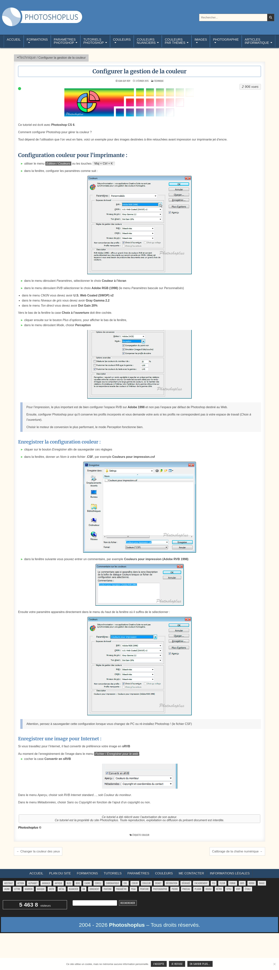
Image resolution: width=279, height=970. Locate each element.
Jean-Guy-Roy (124, 81)
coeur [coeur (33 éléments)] (135, 883)
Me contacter (191, 873)
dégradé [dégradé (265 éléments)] (186, 883)
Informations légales (229, 873)
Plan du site (60, 873)
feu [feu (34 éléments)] (213, 883)
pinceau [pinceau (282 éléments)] (186, 889)
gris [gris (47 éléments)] (242, 883)
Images (201, 39)
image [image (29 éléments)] (262, 883)
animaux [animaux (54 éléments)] (46, 883)
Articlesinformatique (257, 41)
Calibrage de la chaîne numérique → (237, 851)
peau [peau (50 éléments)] (133, 889)
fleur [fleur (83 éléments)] (222, 883)
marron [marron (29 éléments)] (29, 889)
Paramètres (138, 873)
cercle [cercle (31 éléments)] (98, 883)
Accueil (14, 41)
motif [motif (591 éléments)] (51, 889)
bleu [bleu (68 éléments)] (69, 883)
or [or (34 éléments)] (83, 889)
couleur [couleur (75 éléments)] (146, 883)
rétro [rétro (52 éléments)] (219, 889)
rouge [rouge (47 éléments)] (208, 889)
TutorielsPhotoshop (93, 41)
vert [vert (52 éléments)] (238, 889)
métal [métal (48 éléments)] (62, 889)
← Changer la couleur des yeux (38, 851)
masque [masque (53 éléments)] (41, 889)
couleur (145, 834)
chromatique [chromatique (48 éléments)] (112, 883)
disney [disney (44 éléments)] (158, 883)
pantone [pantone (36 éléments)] (107, 889)
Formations (37, 39)
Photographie (226, 39)
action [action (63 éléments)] (20, 883)
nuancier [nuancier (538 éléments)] (73, 889)
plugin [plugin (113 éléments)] (198, 889)
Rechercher (128, 903)
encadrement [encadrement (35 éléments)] (201, 883)
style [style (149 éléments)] (229, 889)
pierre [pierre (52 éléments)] (175, 889)
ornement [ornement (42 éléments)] (94, 889)
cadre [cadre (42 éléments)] (87, 883)
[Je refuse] (274, 964)
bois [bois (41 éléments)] (78, 883)
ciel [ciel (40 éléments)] (125, 883)
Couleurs (122, 39)
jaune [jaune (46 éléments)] (7, 889)
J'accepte (158, 964)
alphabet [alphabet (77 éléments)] (32, 883)
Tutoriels (113, 873)
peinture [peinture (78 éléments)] (144, 889)
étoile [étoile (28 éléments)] (248, 889)
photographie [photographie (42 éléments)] (160, 889)
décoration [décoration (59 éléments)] (171, 883)
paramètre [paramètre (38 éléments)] (121, 889)
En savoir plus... (200, 964)
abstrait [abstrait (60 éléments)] (8, 883)
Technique (27, 57)
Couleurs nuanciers (146, 41)
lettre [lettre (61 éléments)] (17, 889)
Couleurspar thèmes (175, 41)
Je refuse (177, 964)
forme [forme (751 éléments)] (233, 883)
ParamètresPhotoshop (65, 41)
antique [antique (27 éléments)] (58, 883)
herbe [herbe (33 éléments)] (252, 883)
